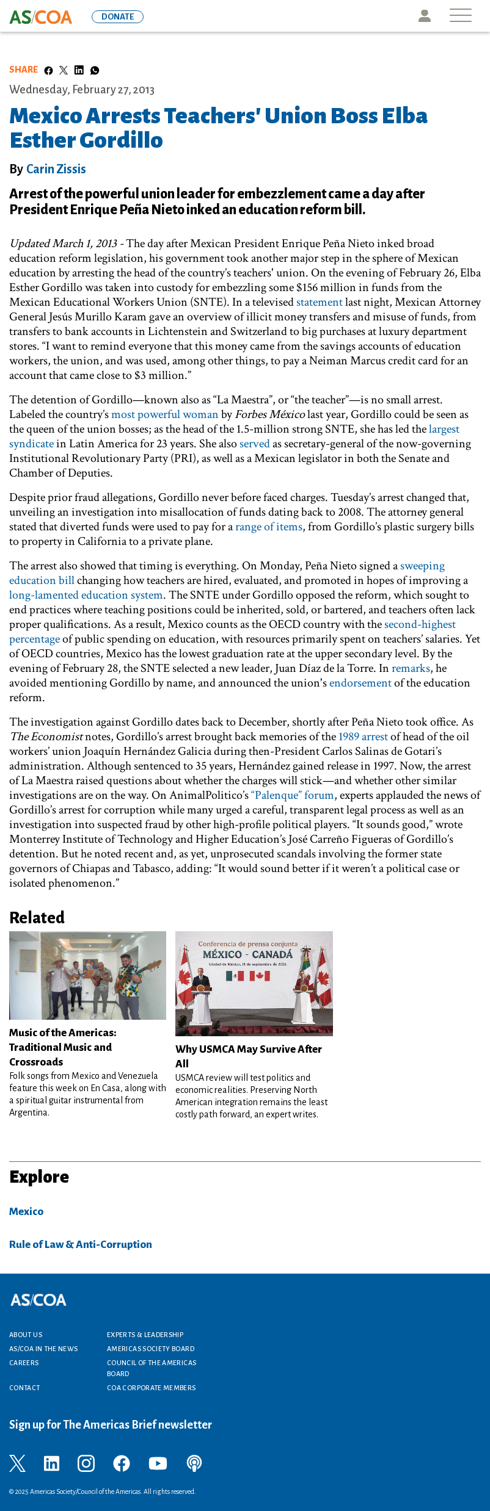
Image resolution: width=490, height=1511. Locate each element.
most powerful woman (165, 414)
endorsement (360, 683)
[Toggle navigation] (461, 16)
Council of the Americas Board (151, 1368)
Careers (24, 1362)
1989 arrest (363, 737)
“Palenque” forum (292, 795)
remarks (411, 668)
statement (319, 302)
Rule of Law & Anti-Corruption (80, 1244)
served (255, 444)
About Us (25, 1334)
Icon (424, 16)
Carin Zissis (56, 169)
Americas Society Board (150, 1348)
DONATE (117, 16)
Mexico (26, 1211)
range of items (268, 527)
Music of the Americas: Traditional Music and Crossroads (63, 1047)
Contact (24, 1387)
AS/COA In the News (43, 1348)
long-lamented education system (86, 595)
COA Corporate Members (151, 1387)
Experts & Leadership (145, 1334)
